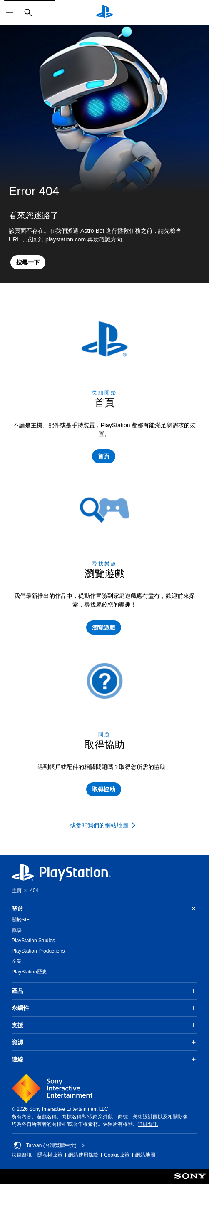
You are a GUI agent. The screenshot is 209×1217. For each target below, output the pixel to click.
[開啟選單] (9, 12)
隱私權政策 (49, 1155)
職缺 (17, 930)
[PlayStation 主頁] (104, 12)
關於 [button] (104, 908)
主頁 (17, 890)
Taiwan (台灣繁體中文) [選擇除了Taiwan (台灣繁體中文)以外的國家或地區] (49, 1145)
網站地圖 (145, 1155)
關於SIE (21, 920)
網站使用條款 (83, 1155)
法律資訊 (22, 1155)
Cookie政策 (116, 1155)
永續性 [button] (104, 1008)
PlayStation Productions (38, 951)
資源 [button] (104, 1042)
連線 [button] (104, 1059)
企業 (17, 961)
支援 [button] (104, 1025)
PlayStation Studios (33, 940)
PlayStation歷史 (29, 972)
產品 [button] (104, 991)
